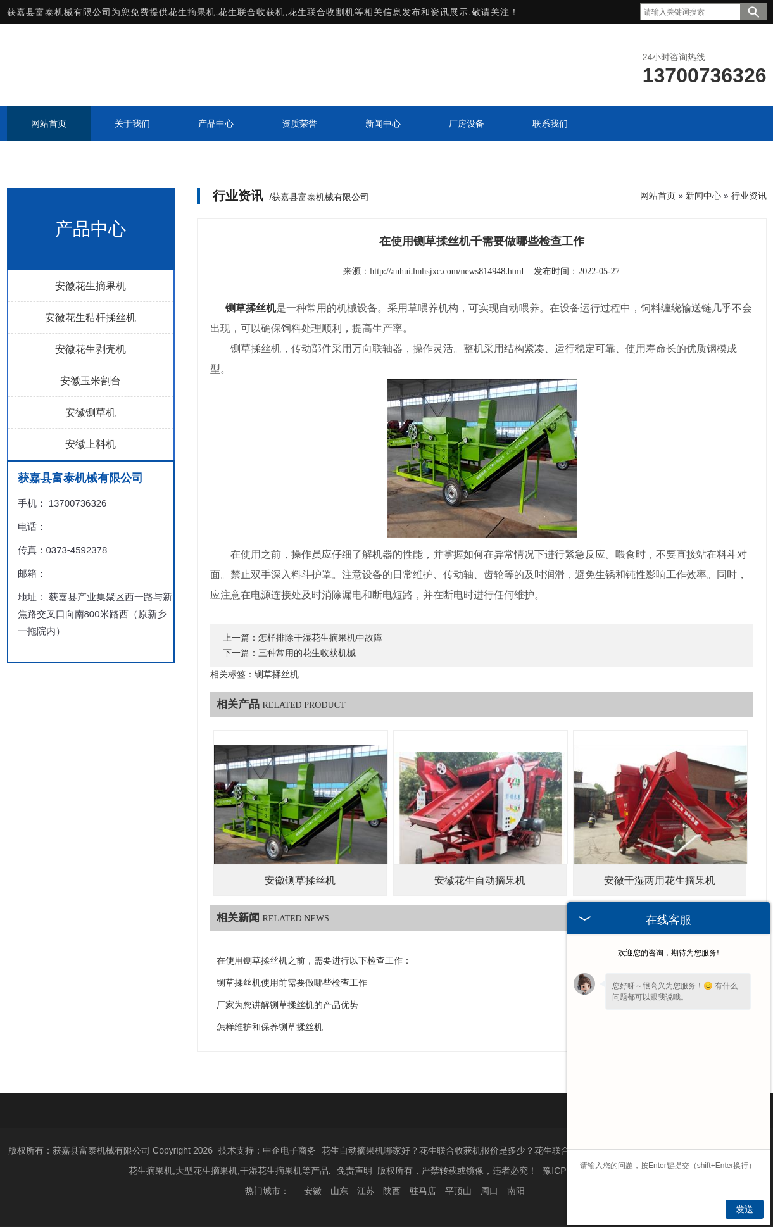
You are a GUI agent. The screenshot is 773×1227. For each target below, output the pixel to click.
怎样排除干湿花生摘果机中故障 (320, 638)
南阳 (516, 1191)
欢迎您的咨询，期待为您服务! (668, 952)
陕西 (392, 1191)
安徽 (313, 1191)
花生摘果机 (192, 12)
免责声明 (354, 1171)
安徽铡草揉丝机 (300, 880)
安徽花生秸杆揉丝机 (90, 317)
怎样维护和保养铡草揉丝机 (270, 1027)
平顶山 (458, 1191)
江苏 (366, 1191)
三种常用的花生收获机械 (307, 653)
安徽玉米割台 (90, 380)
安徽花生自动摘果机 (479, 880)
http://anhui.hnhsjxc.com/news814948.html (447, 271)
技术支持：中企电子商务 (267, 1150)
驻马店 (423, 1191)
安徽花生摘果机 (90, 285)
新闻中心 (703, 196)
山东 (339, 1191)
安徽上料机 (90, 444)
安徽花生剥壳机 (90, 349)
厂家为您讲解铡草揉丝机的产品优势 (287, 1005)
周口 (489, 1191)
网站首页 (658, 196)
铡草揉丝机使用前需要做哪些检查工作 (292, 983)
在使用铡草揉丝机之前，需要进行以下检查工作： (314, 961)
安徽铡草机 (90, 412)
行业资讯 (749, 196)
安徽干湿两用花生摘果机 (659, 880)
